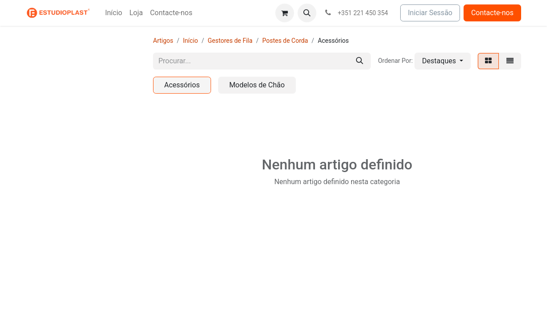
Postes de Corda (285, 40)
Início (190, 40)
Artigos (163, 40)
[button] (307, 13)
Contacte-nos (492, 12)
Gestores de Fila (230, 40)
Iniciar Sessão (430, 12)
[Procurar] (359, 61)
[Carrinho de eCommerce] (284, 13)
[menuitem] (113, 13)
